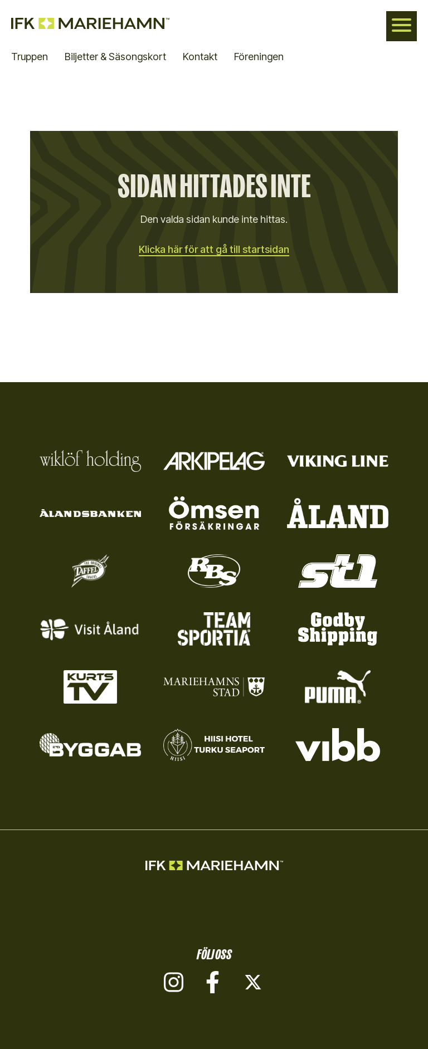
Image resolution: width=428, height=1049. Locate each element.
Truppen (29, 56)
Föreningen (259, 56)
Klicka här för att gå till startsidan (214, 249)
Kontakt (200, 56)
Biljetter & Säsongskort (115, 56)
